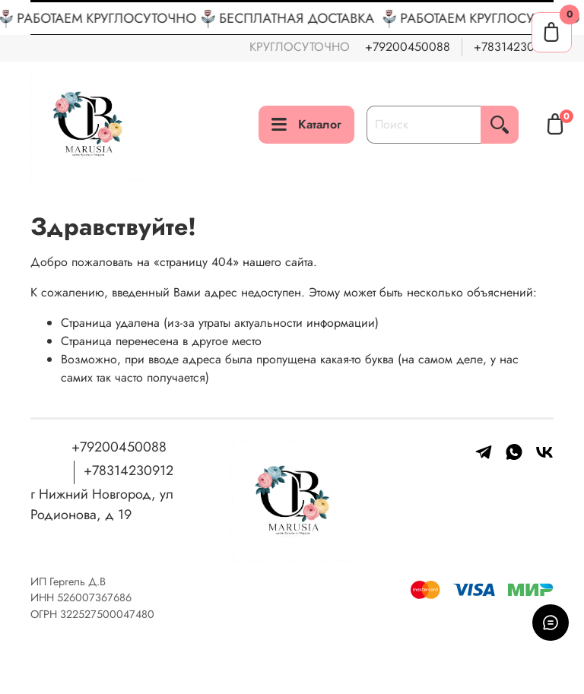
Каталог (306, 124)
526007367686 (94, 597)
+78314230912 (514, 46)
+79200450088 (407, 46)
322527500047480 (107, 614)
